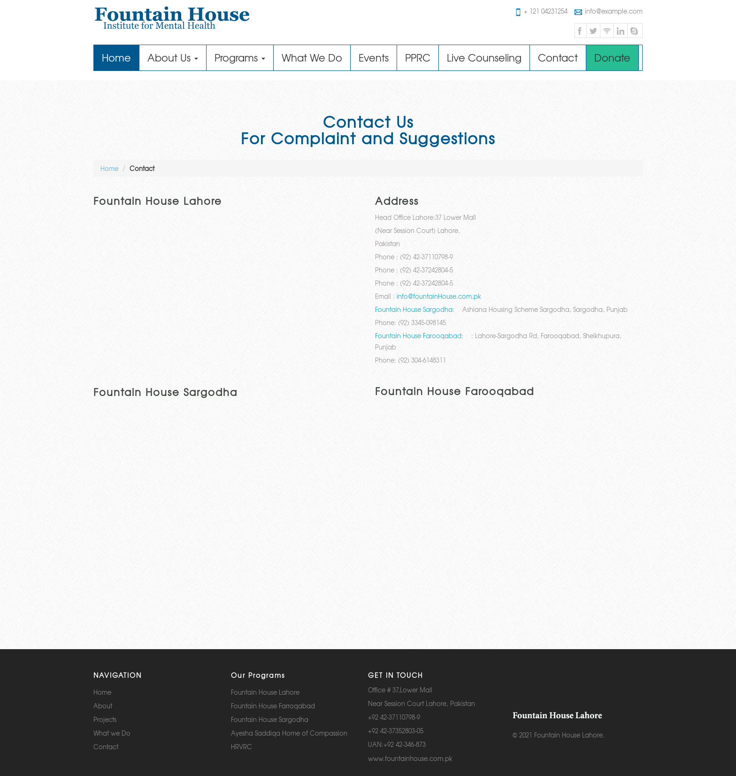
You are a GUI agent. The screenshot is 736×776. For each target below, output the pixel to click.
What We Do (312, 57)
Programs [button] (240, 57)
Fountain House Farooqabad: (419, 335)
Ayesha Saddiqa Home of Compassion (289, 733)
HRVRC (241, 746)
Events (374, 57)
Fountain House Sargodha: (414, 309)
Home (120, 57)
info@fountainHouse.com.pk (439, 296)
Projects (104, 719)
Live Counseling (484, 57)
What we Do (111, 733)
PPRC (417, 57)
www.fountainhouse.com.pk (410, 758)
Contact (558, 57)
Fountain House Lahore (265, 692)
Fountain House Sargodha (269, 719)
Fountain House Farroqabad (273, 705)
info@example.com (609, 11)
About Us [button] (172, 57)
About (102, 705)
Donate (612, 57)
